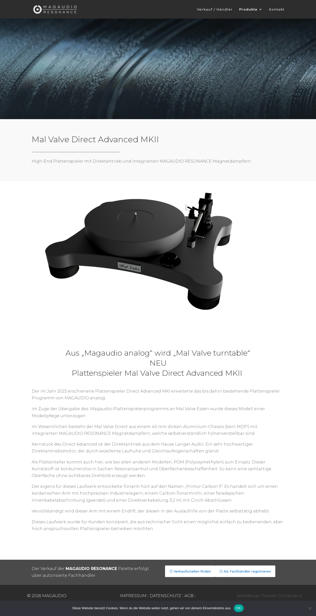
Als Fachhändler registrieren (247, 571)
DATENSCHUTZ (165, 595)
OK (238, 608)
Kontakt (276, 9)
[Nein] (309, 608)
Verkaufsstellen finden (192, 571)
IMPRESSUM (133, 595)
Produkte (248, 9)
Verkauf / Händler (215, 9)
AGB (188, 595)
